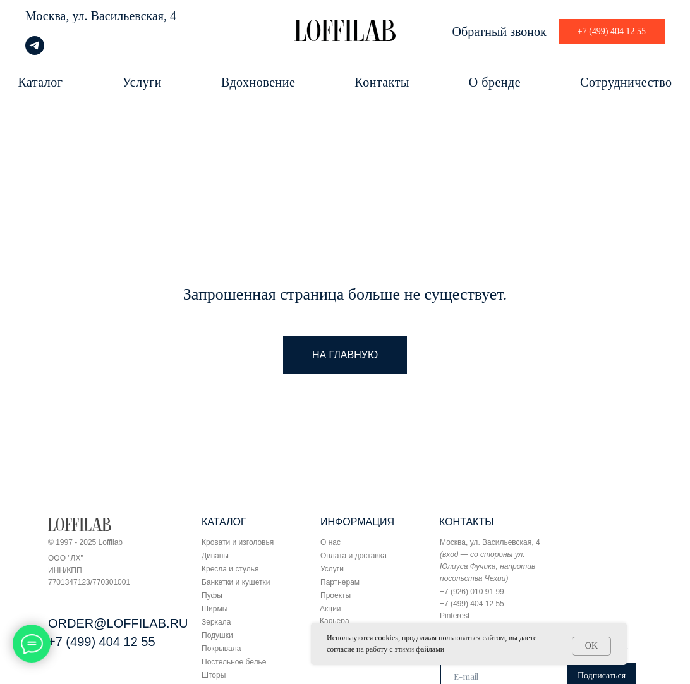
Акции (330, 608)
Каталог (40, 82)
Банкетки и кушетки (236, 582)
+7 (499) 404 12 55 (101, 642)
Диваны (215, 555)
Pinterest (454, 615)
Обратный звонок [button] (499, 32)
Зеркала (216, 622)
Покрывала (221, 648)
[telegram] (34, 51)
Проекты (335, 595)
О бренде (495, 82)
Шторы (214, 675)
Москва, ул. (56, 16)
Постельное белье (234, 661)
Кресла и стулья (230, 569)
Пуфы (212, 595)
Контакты (381, 82)
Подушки (217, 635)
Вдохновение (258, 82)
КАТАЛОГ (224, 521)
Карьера (334, 620)
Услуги (142, 82)
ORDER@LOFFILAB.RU (118, 623)
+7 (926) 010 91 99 (472, 591)
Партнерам (340, 582)
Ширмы (214, 608)
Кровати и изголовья (238, 542)
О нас (330, 542)
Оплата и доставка (353, 555)
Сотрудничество (626, 82)
